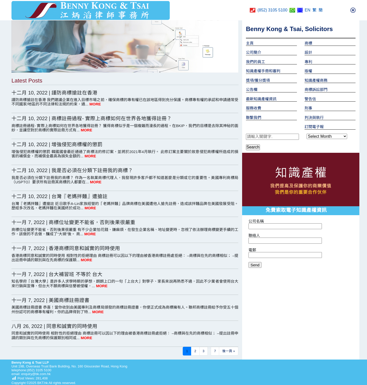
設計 (308, 52)
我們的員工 (255, 62)
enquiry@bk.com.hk (35, 374)
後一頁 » (228, 351)
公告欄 (251, 89)
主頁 (250, 43)
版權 (308, 71)
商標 (308, 43)
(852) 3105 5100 (272, 10)
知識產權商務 (316, 80)
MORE (95, 104)
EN (307, 10)
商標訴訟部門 (316, 89)
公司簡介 (253, 52)
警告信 (310, 99)
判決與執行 (314, 117)
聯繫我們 (253, 117)
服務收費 (253, 108)
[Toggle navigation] (353, 10)
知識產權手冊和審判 (263, 71)
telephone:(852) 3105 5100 (31, 370)
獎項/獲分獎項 (258, 80)
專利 (308, 62)
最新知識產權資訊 (261, 99)
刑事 (308, 108)
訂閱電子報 (314, 127)
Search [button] (252, 147)
